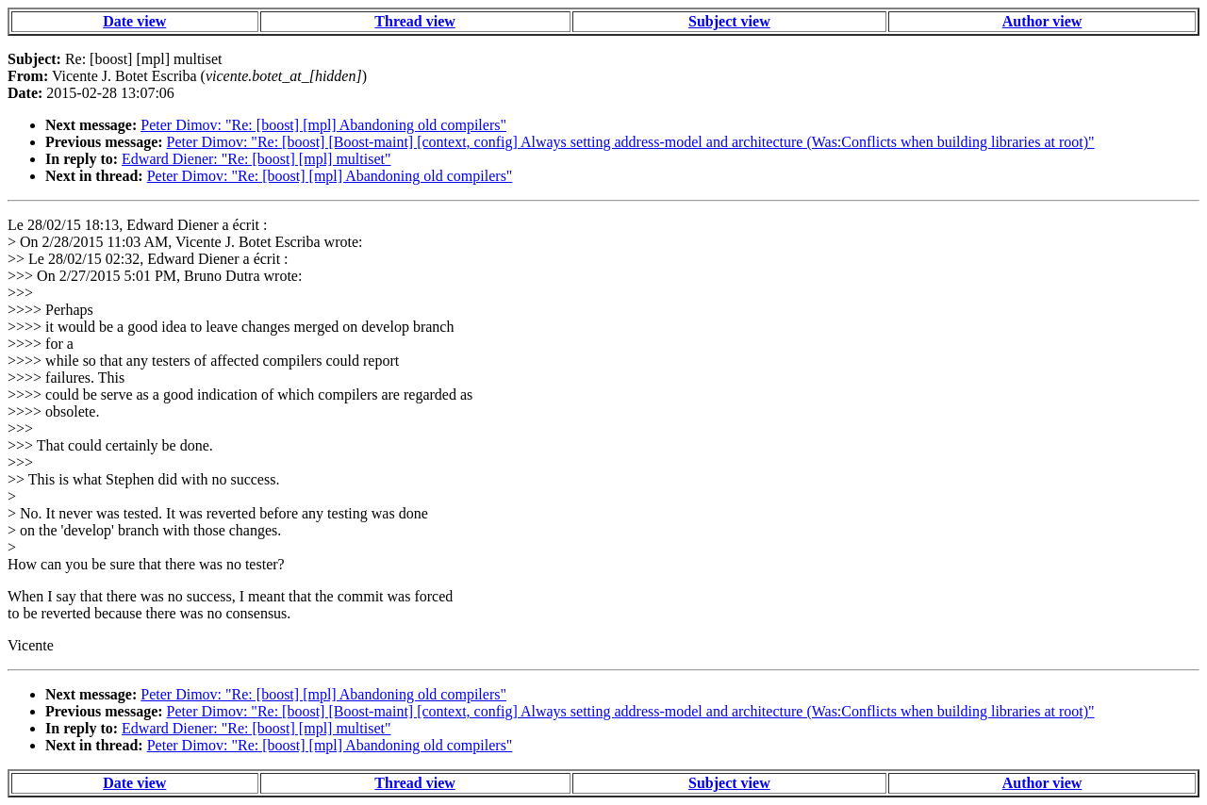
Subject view (729, 21)
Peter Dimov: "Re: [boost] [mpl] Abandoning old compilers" (323, 125)
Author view (1042, 21)
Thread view (414, 21)
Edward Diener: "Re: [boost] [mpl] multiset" (256, 159)
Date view (134, 21)
